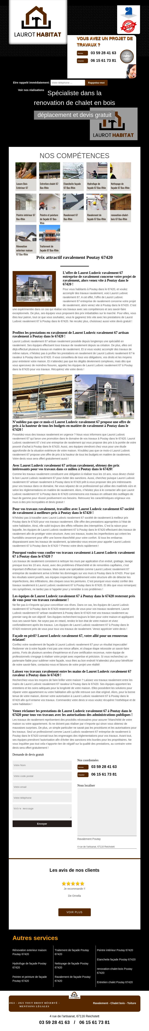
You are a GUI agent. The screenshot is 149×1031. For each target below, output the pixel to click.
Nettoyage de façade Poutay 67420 (72, 965)
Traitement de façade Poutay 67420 (72, 952)
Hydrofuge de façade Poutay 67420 (29, 965)
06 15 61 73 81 (104, 774)
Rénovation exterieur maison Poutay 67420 (30, 952)
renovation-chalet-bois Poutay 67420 (114, 970)
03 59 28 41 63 (103, 53)
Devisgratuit (127, 56)
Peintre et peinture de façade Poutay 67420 (30, 978)
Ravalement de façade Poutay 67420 (73, 978)
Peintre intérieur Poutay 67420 (115, 950)
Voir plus (75, 912)
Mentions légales (34, 1006)
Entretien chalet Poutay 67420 (115, 982)
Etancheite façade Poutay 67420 (116, 959)
